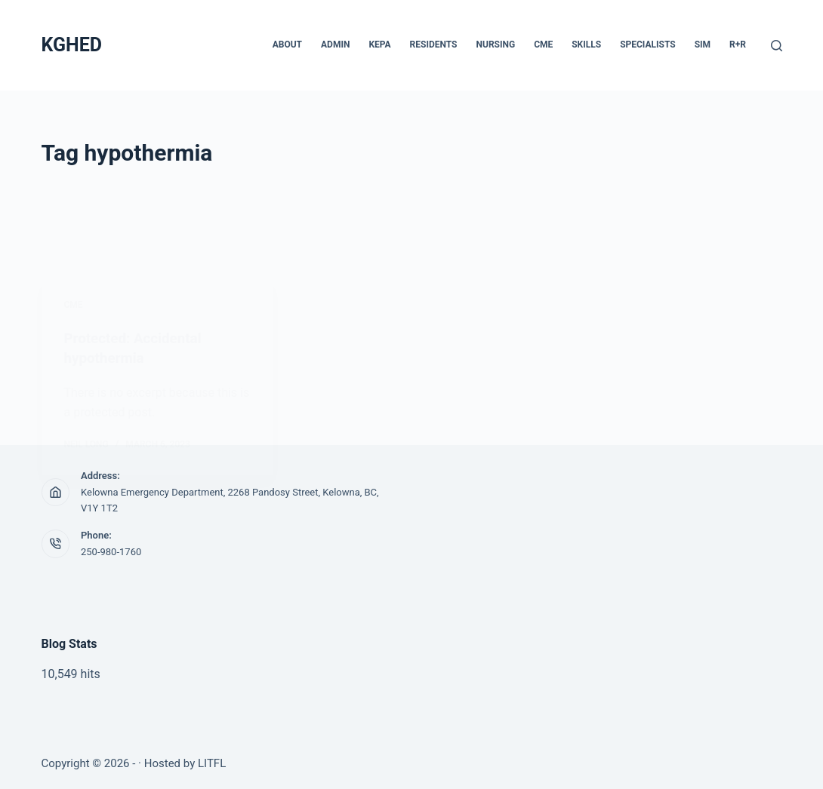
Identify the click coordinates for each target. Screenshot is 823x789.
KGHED (72, 45)
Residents (434, 44)
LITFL (212, 762)
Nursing (496, 44)
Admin (335, 44)
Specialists (648, 44)
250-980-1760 (111, 551)
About (287, 44)
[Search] (776, 45)
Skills (586, 44)
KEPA (379, 44)
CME (543, 44)
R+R (737, 44)
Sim (702, 44)
